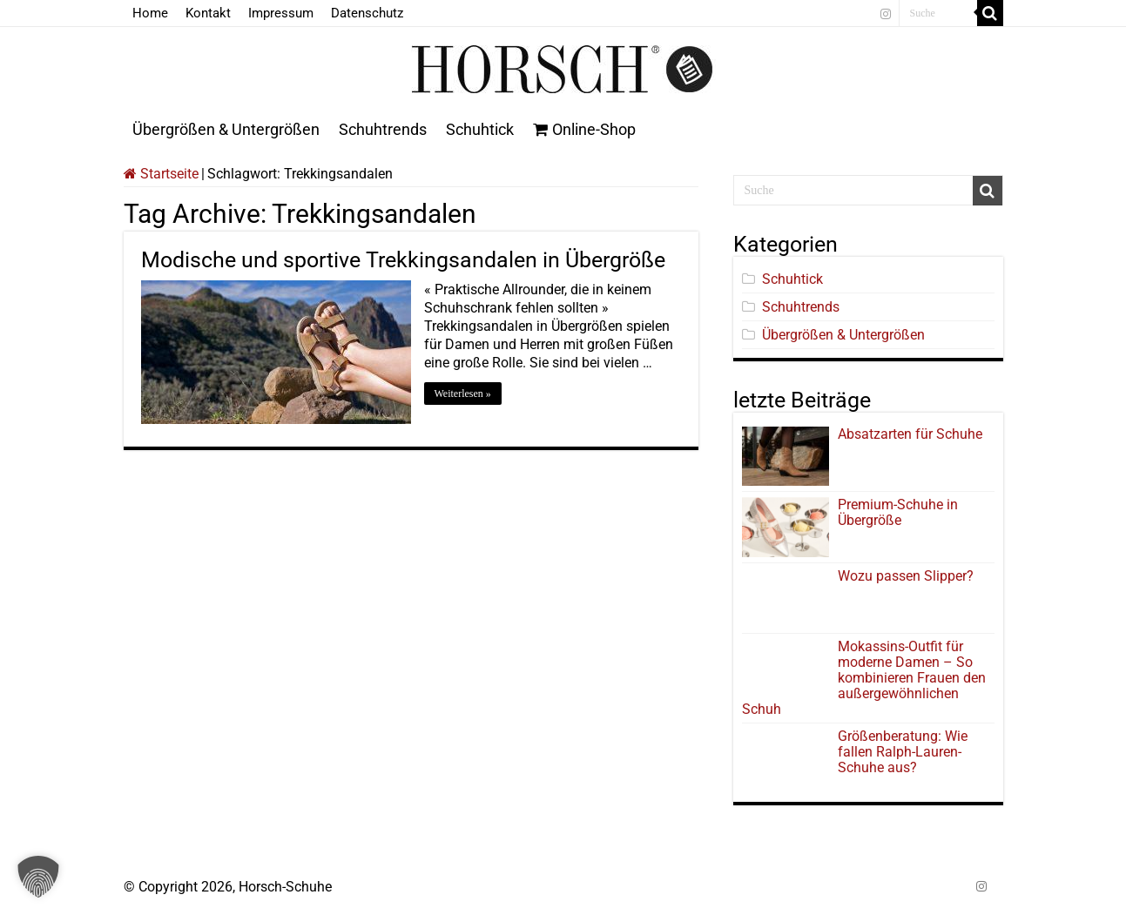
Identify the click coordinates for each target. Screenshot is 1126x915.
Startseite (161, 173)
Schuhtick (480, 129)
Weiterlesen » (463, 393)
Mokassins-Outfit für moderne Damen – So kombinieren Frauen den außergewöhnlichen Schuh (864, 677)
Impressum (281, 13)
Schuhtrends (383, 129)
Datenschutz (367, 13)
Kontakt (208, 13)
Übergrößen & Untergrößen (226, 129)
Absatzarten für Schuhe (913, 434)
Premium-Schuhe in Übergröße (898, 512)
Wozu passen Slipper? (906, 576)
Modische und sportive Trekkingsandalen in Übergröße (403, 259)
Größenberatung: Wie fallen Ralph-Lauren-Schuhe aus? (903, 752)
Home (150, 13)
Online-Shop (584, 129)
